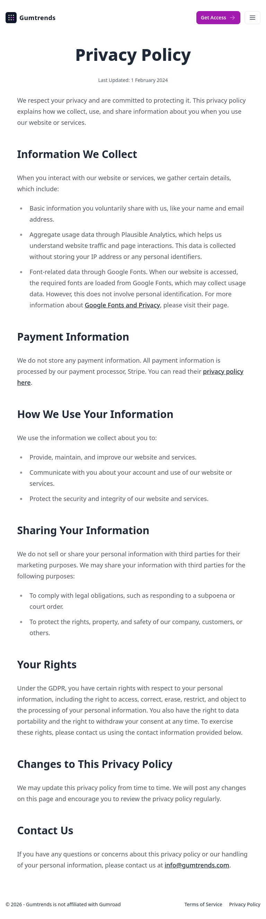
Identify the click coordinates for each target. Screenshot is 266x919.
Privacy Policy (244, 904)
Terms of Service (203, 904)
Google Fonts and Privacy (122, 305)
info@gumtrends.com (197, 865)
